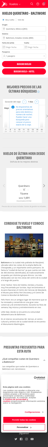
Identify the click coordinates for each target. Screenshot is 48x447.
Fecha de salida (8, 43)
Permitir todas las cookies (24, 420)
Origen (4, 25)
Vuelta (26, 43)
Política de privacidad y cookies (15, 400)
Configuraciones (32, 412)
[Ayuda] (37, 3)
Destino (5, 34)
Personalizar (24, 427)
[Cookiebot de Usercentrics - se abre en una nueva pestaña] (34, 378)
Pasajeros (6, 52)
